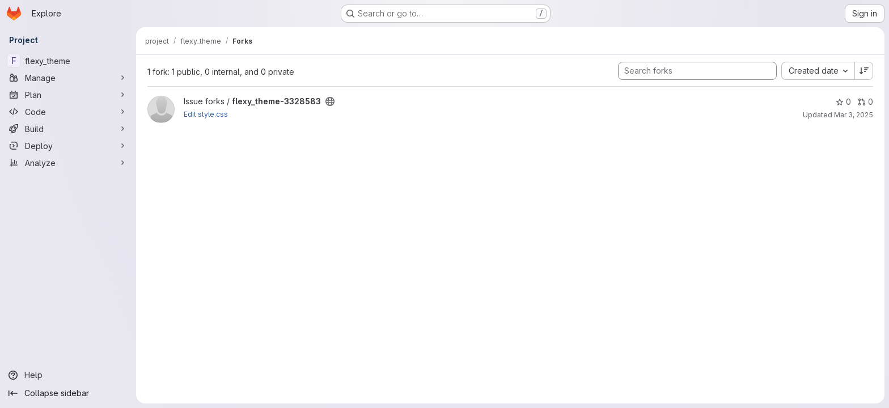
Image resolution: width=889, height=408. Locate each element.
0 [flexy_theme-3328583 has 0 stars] (843, 102)
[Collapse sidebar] (68, 393)
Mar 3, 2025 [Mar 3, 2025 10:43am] (853, 114)
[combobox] (817, 71)
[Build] (68, 129)
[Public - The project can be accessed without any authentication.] (330, 101)
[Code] (68, 112)
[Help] (68, 375)
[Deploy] (68, 146)
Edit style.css (206, 114)
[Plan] (68, 95)
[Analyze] (68, 163)
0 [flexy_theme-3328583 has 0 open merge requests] (865, 102)
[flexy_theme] (68, 61)
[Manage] (68, 78)
